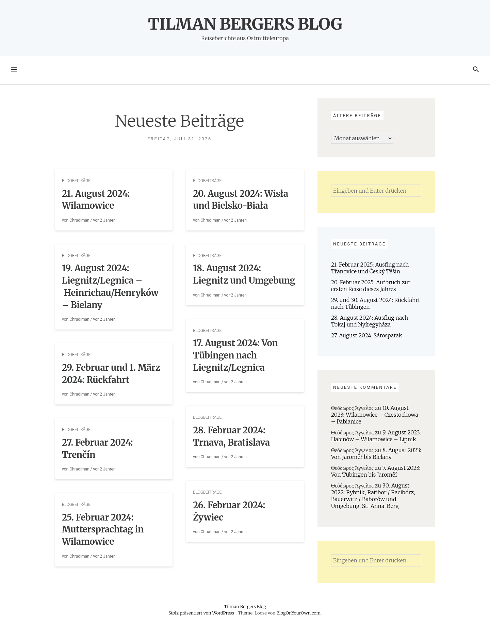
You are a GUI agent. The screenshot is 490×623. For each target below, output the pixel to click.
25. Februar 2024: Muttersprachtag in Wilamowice (103, 529)
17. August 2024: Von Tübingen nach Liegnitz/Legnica (235, 355)
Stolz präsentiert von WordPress (201, 613)
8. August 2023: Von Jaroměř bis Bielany (376, 453)
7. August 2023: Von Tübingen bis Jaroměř (376, 471)
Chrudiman (79, 220)
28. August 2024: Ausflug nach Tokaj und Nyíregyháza (369, 321)
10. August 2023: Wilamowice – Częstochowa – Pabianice (374, 414)
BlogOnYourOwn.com (298, 613)
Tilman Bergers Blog (245, 24)
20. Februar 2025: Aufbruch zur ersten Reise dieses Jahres (371, 285)
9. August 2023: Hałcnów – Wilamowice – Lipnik (376, 436)
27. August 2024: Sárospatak (366, 335)
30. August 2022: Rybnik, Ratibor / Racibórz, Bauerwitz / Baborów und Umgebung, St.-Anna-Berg (373, 495)
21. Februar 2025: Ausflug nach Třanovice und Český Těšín (370, 268)
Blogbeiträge (76, 180)
